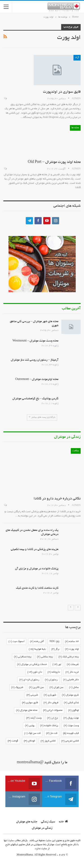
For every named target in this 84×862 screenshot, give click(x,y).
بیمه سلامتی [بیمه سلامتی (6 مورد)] (45, 656)
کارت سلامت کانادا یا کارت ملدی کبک (37, 588)
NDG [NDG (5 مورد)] (54, 641)
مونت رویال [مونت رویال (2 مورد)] (71, 718)
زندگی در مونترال (42, 828)
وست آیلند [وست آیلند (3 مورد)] (33, 718)
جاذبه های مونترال (26, 822)
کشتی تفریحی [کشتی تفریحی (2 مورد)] (70, 741)
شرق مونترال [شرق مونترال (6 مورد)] (70, 695)
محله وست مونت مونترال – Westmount (35, 341)
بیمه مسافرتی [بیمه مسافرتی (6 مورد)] (22, 656)
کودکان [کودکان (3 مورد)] (29, 741)
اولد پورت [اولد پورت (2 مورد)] (72, 649)
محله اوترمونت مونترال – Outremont (36, 379)
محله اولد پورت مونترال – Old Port (54, 162)
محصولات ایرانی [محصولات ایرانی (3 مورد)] (52, 710)
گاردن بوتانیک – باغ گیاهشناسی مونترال (35, 398)
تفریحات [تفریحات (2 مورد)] (73, 664)
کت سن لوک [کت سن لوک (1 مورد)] (32, 733)
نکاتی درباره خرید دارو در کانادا (57, 499)
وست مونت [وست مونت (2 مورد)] (71, 725)
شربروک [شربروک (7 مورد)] (17, 687)
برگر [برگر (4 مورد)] (55, 649)
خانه (63, 822)
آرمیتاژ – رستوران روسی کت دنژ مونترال (34, 360)
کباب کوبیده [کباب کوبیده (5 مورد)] (71, 733)
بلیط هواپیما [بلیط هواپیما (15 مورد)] (37, 649)
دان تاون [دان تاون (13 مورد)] (34, 672)
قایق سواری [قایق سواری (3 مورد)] (30, 702)
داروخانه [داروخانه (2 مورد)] (53, 672)
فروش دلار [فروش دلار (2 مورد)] (50, 702)
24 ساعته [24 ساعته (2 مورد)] (72, 641)
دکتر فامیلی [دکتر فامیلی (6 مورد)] (71, 679)
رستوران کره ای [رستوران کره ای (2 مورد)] (29, 679)
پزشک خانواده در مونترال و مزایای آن (36, 568)
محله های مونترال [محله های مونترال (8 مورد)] (26, 710)
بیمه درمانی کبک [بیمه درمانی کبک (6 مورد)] (68, 656)
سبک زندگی (48, 822)
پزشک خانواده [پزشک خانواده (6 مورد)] (49, 725)
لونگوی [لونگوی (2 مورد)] (73, 710)
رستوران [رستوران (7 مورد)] (51, 679)
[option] (42, 524)
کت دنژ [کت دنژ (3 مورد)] (51, 733)
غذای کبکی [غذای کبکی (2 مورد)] (71, 702)
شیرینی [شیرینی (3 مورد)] (32, 695)
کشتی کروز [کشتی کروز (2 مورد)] (48, 741)
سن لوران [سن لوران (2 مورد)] (56, 687)
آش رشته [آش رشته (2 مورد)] (37, 641)
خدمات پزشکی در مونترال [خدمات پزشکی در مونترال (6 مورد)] (32, 664)
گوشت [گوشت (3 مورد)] (13, 741)
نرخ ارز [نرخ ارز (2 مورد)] (52, 718)
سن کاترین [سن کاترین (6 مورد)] (36, 687)
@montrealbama (30, 763)
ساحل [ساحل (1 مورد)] (74, 687)
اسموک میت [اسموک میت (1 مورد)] (16, 641)
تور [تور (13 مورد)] (56, 664)
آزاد (77, 57)
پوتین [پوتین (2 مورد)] (29, 725)
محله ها (75, 127)
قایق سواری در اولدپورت (62, 92)
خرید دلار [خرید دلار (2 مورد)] (72, 672)
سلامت (75, 450)
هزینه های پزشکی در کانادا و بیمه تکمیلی (34, 549)
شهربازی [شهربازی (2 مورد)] (50, 695)
